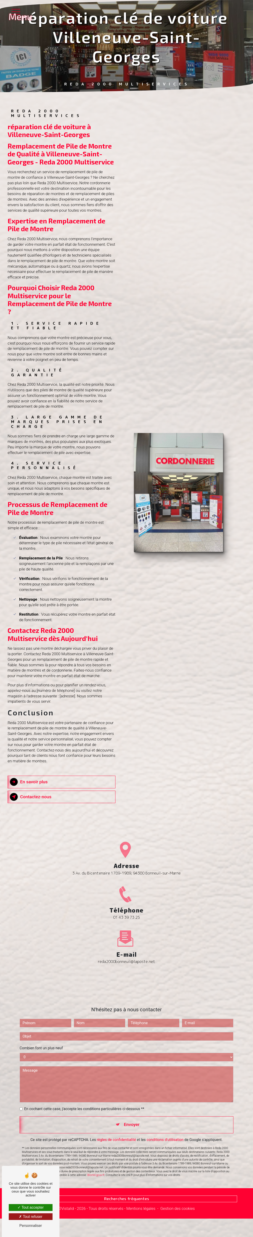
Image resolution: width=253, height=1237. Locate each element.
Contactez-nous (30, 797)
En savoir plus (28, 782)
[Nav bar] (17, 11)
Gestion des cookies (177, 1208)
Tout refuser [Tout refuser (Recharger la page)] (30, 1217)
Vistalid (67, 1208)
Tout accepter (31, 1207)
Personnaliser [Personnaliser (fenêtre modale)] (30, 1226)
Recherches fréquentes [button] (126, 1199)
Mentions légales (140, 1208)
